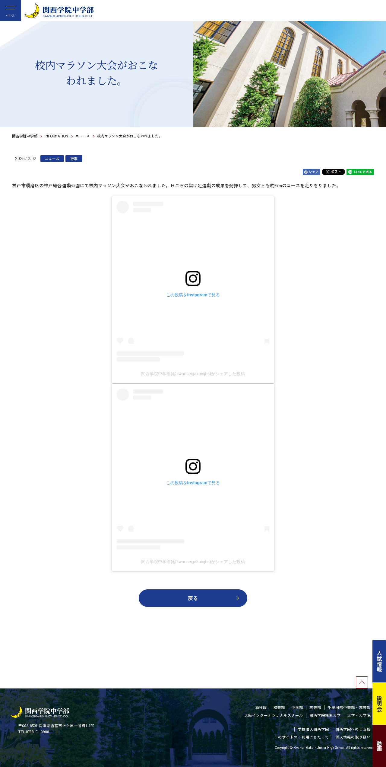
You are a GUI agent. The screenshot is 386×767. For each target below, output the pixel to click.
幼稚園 (261, 707)
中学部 (297, 707)
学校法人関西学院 (313, 729)
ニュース (82, 135)
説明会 (379, 703)
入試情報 (379, 661)
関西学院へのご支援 (353, 729)
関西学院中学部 (24, 135)
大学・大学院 (359, 715)
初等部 (279, 707)
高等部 (315, 707)
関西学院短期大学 (325, 715)
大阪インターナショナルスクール (273, 715)
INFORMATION (56, 135)
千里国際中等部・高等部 (349, 707)
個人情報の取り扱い (353, 737)
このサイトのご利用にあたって (301, 737)
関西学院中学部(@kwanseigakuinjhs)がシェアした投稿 (193, 373)
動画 (379, 745)
